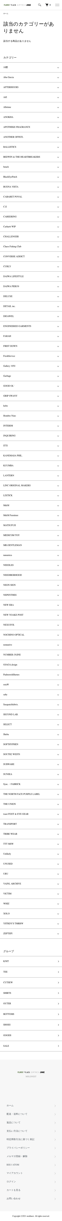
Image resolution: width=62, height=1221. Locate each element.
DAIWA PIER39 (11, 286)
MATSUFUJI (9, 525)
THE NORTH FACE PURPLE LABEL (21, 794)
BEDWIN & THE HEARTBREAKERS (21, 157)
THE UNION (9, 804)
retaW (6, 685)
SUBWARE (8, 764)
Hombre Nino (9, 416)
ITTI (5, 446)
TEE (5, 972)
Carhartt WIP (9, 227)
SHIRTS (7, 993)
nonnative (7, 645)
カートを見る (14, 1190)
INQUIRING (9, 436)
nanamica (7, 555)
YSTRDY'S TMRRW (13, 923)
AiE (5, 97)
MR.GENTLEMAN (12, 545)
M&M (6, 505)
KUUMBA (8, 466)
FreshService (9, 356)
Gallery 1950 (9, 366)
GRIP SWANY (10, 396)
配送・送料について (17, 1114)
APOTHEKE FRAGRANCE (16, 127)
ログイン (11, 1182)
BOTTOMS (8, 1014)
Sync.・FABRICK (12, 784)
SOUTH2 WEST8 (11, 754)
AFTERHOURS (10, 87)
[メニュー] (57, 5)
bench (6, 167)
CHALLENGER (11, 237)
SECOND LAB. (10, 714)
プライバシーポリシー (18, 1148)
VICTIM (7, 894)
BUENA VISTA (10, 187)
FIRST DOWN (10, 346)
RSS (9, 1165)
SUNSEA (7, 774)
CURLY (7, 266)
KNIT (6, 961)
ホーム (5, 13)
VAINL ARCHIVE (12, 884)
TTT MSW (8, 844)
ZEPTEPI (7, 933)
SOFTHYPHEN (10, 744)
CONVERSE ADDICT (14, 256)
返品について (14, 1122)
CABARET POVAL (12, 197)
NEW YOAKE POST (13, 615)
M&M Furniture (10, 515)
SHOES (6, 1025)
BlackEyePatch (10, 177)
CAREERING (10, 217)
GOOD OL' (8, 386)
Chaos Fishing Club (12, 246)
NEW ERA (8, 605)
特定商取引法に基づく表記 (20, 1139)
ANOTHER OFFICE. (13, 137)
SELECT (7, 724)
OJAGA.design (10, 665)
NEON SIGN (9, 585)
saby (5, 694)
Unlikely (7, 854)
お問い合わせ (14, 1198)
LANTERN (8, 475)
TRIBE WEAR (10, 834)
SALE (6, 1046)
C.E (5, 207)
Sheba (6, 734)
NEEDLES (8, 565)
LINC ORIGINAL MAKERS (17, 485)
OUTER (7, 1003)
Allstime (7, 107)
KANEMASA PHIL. (12, 456)
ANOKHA (8, 117)
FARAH (7, 336)
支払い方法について (17, 1131)
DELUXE (7, 296)
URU (5, 874)
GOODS (7, 1035)
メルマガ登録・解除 (17, 1156)
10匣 (5, 67)
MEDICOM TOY (11, 535)
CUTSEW (8, 982)
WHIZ (6, 904)
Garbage (7, 376)
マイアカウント (15, 1173)
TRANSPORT (10, 824)
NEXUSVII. (9, 625)
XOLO (6, 914)
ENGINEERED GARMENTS (17, 326)
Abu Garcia (8, 77)
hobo (5, 406)
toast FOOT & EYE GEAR (15, 814)
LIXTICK (8, 495)
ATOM (15, 1165)
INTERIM (8, 426)
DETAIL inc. (9, 306)
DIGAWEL (8, 316)
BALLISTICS (9, 147)
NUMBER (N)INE (12, 655)
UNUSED (8, 864)
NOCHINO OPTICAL (13, 635)
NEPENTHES (10, 595)
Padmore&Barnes (11, 675)
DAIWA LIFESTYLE (13, 276)
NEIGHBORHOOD (12, 575)
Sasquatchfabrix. (10, 704)
